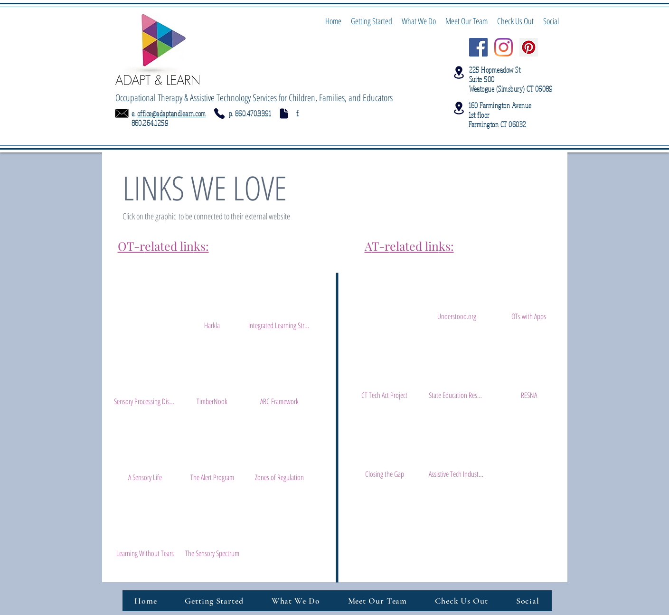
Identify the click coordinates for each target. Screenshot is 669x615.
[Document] (284, 113)
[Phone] (219, 113)
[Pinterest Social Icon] (528, 47)
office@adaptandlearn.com (171, 113)
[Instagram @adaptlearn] (503, 47)
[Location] (459, 72)
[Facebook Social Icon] (478, 47)
